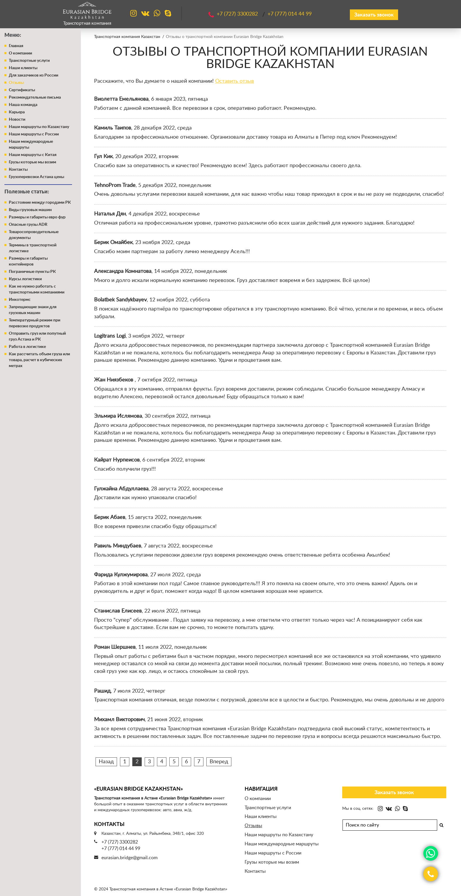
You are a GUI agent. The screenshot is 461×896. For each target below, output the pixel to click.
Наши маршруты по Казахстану (39, 127)
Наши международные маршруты (282, 844)
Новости (17, 119)
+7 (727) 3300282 (119, 842)
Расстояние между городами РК (40, 202)
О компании (20, 53)
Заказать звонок (374, 15)
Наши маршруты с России (34, 134)
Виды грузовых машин (30, 210)
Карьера (17, 112)
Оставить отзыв (234, 81)
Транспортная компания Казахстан (127, 37)
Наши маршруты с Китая (32, 155)
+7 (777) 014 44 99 (120, 848)
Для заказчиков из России (33, 75)
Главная (16, 46)
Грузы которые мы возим (32, 162)
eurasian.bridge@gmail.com (129, 857)
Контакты (18, 169)
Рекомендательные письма (35, 97)
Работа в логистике (27, 347)
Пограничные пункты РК (32, 272)
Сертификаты (22, 90)
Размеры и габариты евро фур (37, 217)
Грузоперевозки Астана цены (36, 177)
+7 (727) (238, 14)
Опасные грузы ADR (28, 225)
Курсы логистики (25, 279)
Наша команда (23, 105)
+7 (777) (290, 14)
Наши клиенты (23, 68)
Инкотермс (20, 300)
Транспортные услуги (29, 61)
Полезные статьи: (26, 192)
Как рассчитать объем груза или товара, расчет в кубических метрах (39, 360)
